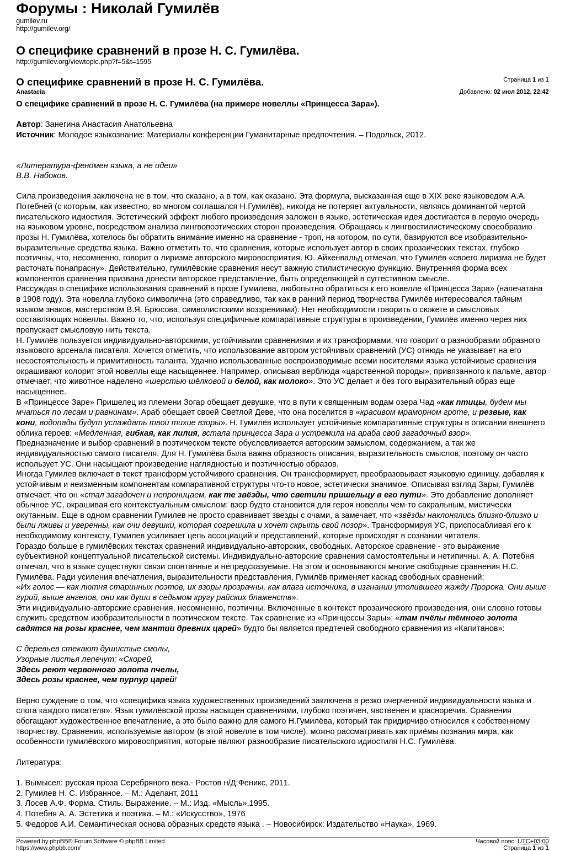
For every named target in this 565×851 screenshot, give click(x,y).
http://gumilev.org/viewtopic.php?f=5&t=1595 (83, 62)
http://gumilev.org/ (43, 29)
